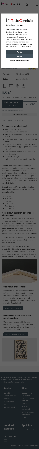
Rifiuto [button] (19, 56)
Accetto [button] (19, 52)
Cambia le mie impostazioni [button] (19, 60)
